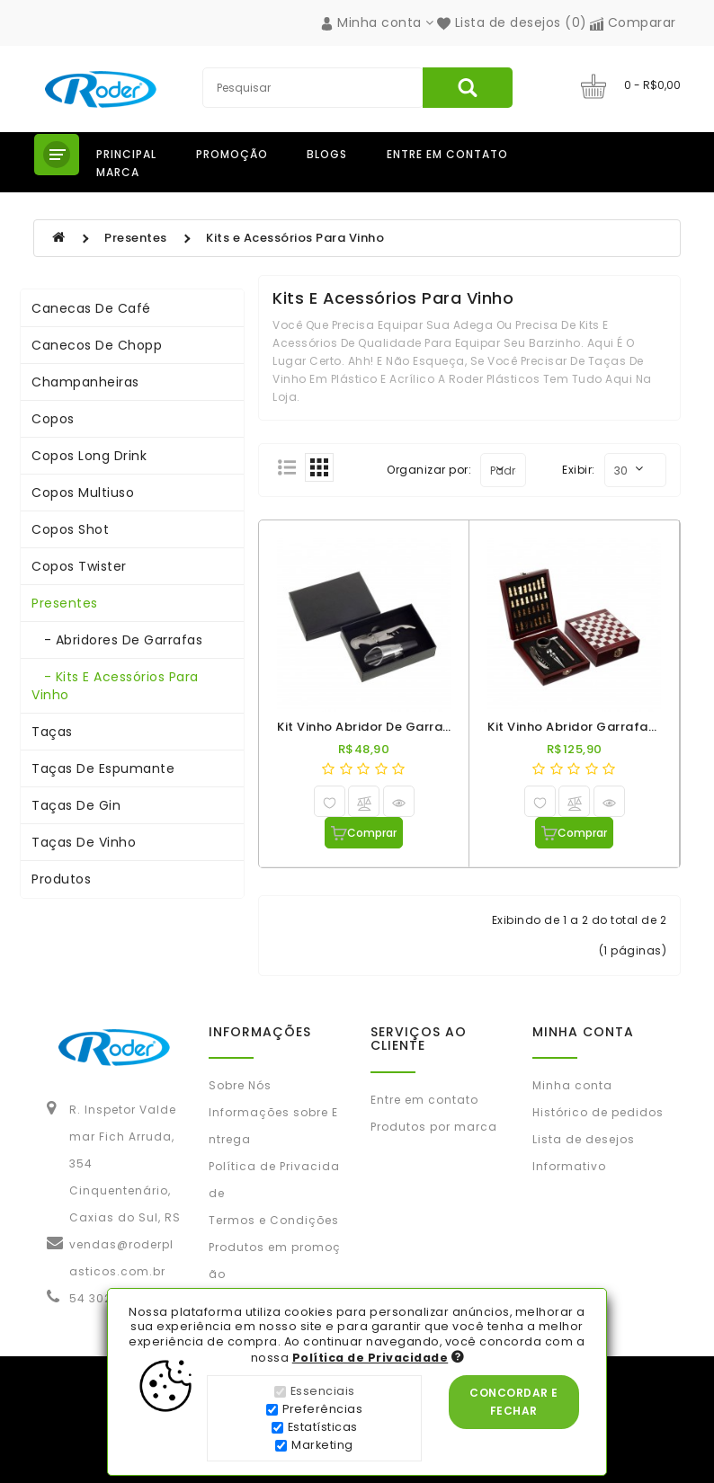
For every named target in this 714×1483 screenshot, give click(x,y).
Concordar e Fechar (513, 1401)
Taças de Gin (75, 805)
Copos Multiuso (82, 493)
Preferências (322, 1408)
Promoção (232, 154)
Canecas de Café (91, 308)
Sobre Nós (240, 1085)
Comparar (633, 22)
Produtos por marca (433, 1126)
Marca (117, 172)
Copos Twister (79, 566)
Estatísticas (323, 1426)
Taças (52, 732)
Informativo (569, 1166)
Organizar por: (429, 469)
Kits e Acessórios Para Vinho (295, 237)
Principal (126, 154)
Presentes (135, 237)
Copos (53, 419)
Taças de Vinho (83, 842)
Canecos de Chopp (96, 345)
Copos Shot (70, 529)
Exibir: (578, 469)
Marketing (322, 1444)
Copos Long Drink (89, 456)
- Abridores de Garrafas (116, 640)
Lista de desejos (583, 1139)
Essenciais (322, 1391)
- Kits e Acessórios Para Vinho (115, 686)
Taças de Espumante (102, 768)
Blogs (327, 154)
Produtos (61, 879)
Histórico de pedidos (598, 1112)
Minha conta (572, 1085)
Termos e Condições (274, 1220)
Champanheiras (85, 382)
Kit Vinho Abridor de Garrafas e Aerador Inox (417, 726)
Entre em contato (447, 154)
